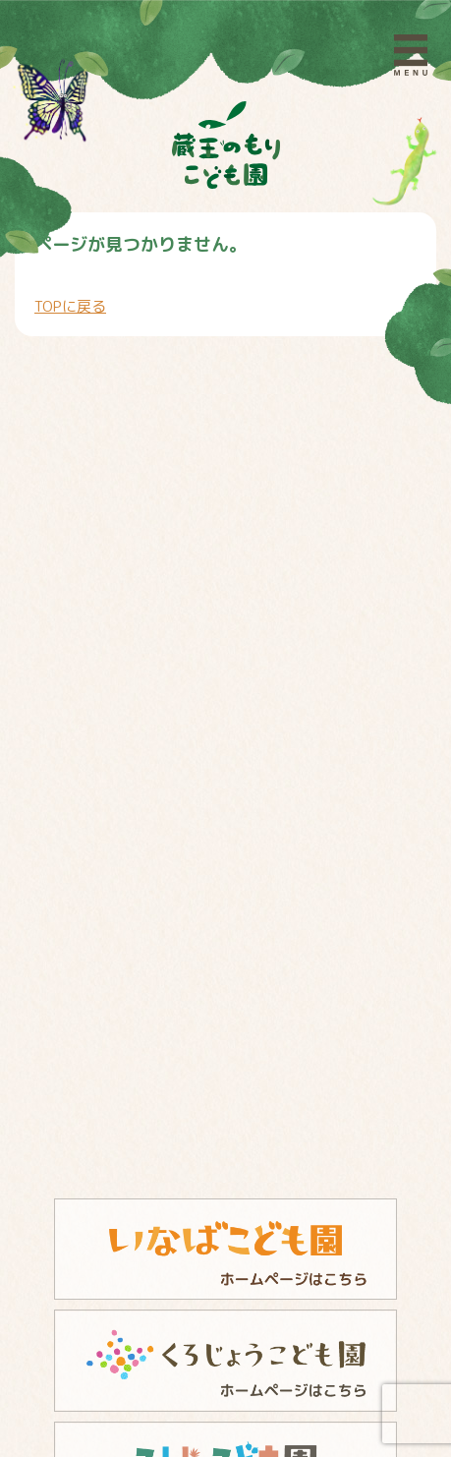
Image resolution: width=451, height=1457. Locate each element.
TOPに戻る (70, 306)
